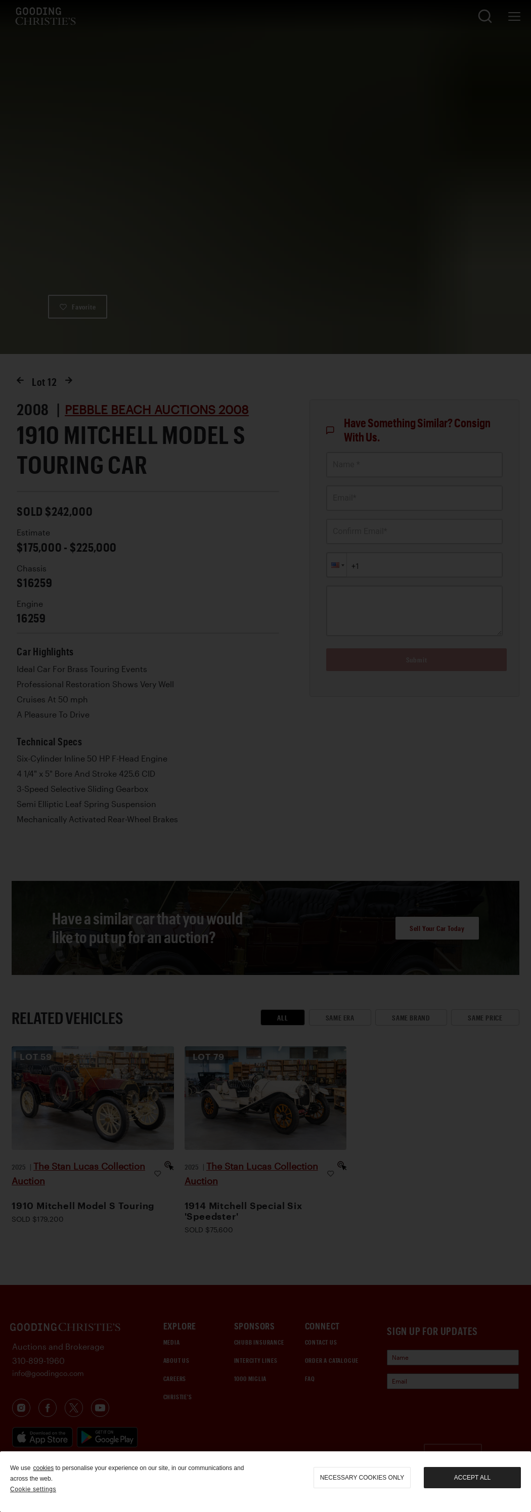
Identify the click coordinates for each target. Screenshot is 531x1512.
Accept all (472, 1477)
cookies (43, 1468)
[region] (265, 1481)
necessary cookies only (362, 1477)
